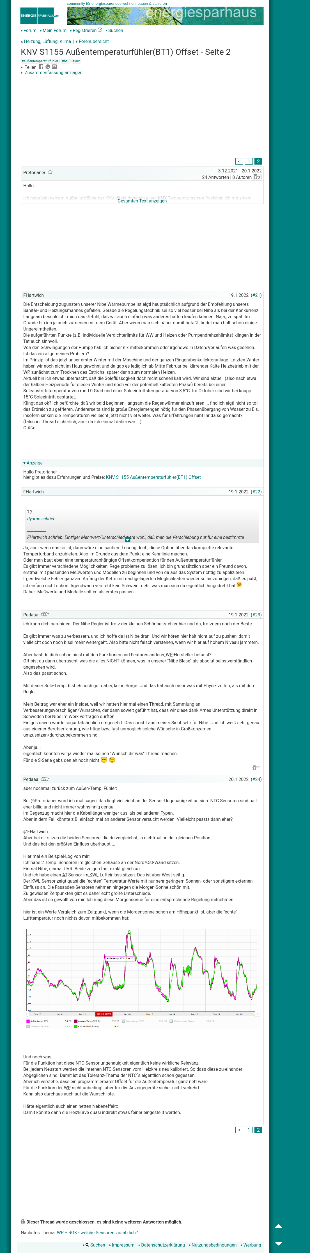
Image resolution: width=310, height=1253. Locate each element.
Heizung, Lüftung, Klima (47, 41)
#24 (256, 779)
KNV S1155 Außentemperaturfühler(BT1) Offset (153, 477)
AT (64, 875)
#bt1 (65, 61)
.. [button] (128, 541)
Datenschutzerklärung (161, 1245)
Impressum (122, 1245)
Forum (28, 30)
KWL (93, 875)
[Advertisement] (142, 117)
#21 (256, 295)
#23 (256, 615)
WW (148, 335)
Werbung (251, 1245)
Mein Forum (53, 30)
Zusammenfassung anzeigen (51, 72)
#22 (256, 492)
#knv (76, 61)
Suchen (114, 30)
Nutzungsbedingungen (212, 1245)
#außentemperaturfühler (40, 61)
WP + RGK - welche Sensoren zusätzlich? (97, 1232)
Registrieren (83, 30)
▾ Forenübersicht (92, 41)
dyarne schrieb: (42, 518)
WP (26, 372)
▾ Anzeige (33, 463)
